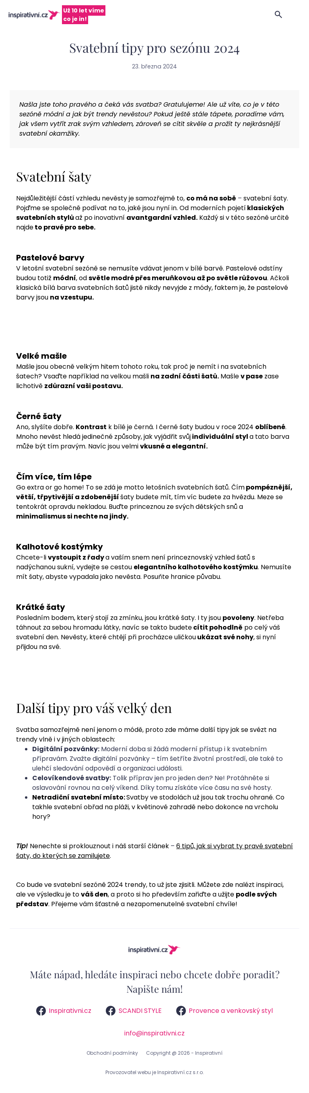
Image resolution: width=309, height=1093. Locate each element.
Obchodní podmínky (112, 1053)
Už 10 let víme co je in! (83, 14)
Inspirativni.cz (63, 1011)
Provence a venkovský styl (224, 1011)
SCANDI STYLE (133, 1011)
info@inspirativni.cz (154, 1033)
